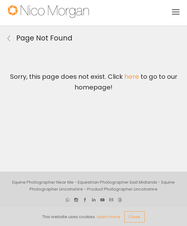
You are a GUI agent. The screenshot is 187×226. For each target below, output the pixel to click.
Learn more (108, 216)
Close (134, 216)
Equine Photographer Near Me (43, 182)
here (131, 76)
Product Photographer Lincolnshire (122, 189)
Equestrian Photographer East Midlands (117, 182)
